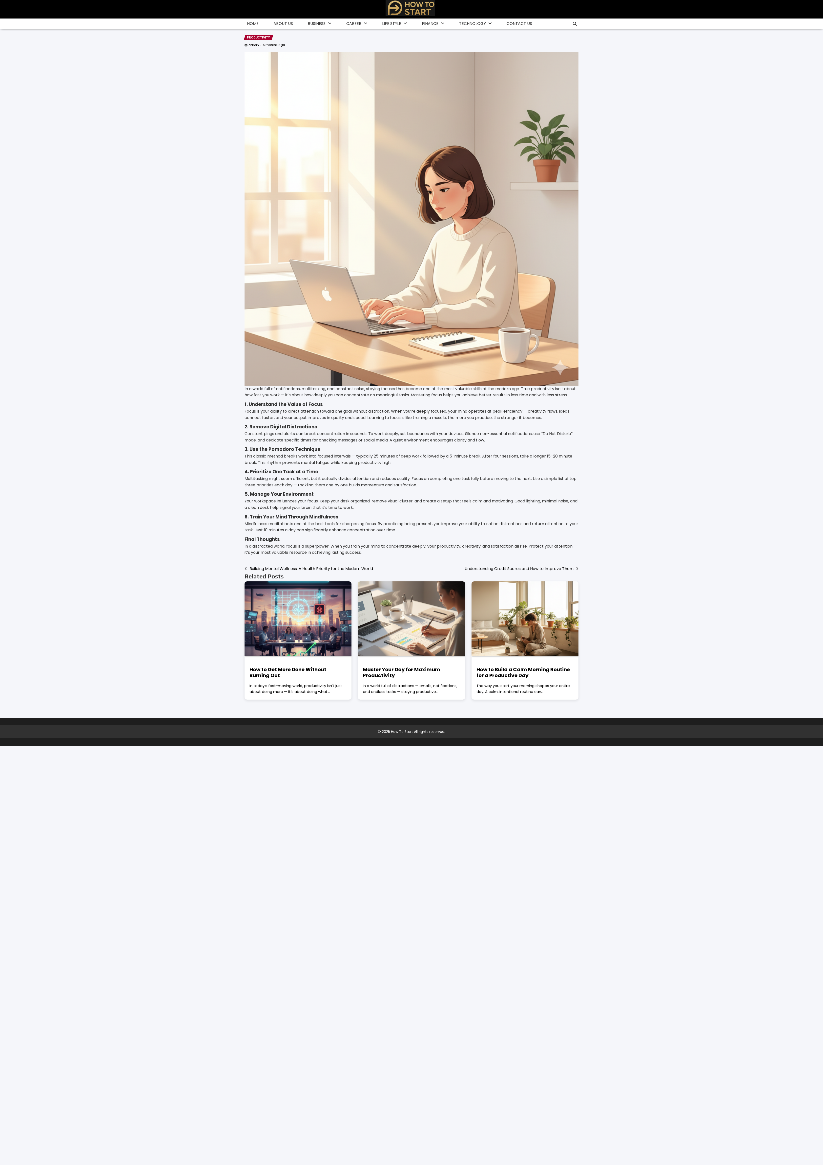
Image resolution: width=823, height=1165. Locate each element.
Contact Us (519, 23)
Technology (472, 23)
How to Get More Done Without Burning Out (287, 672)
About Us (283, 23)
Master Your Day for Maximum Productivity (401, 672)
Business (317, 23)
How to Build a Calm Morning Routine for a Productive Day (523, 672)
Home (253, 23)
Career (353, 23)
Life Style (391, 23)
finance (430, 23)
